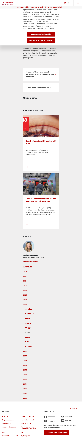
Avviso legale (25, 423)
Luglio (27, 318)
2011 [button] (24, 384)
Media (4, 432)
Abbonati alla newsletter (56, 433)
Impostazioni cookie (10, 436)
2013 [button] (25, 375)
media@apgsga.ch (30, 261)
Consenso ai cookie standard (41, 40)
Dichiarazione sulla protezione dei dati (28, 428)
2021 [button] (25, 295)
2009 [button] (25, 393)
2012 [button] (25, 379)
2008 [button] (25, 398)
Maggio (28, 328)
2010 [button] (25, 389)
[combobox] (70, 3)
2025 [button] (25, 276)
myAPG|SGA (25, 436)
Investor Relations (9, 427)
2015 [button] (25, 365)
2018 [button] (25, 351)
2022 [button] (25, 290)
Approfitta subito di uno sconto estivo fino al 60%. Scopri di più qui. (41, 7)
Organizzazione (8, 420)
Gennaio (28, 347)
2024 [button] (25, 281)
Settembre (29, 314)
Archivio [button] (27, 266)
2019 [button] (25, 304)
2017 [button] (25, 356)
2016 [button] (25, 361)
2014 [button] (25, 370)
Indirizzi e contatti (27, 420)
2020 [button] (25, 300)
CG (21, 432)
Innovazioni (6, 423)
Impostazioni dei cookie (41, 34)
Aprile (27, 332)
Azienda (5, 416)
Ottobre (28, 309)
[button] (41, 74)
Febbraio (28, 342)
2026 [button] (25, 272)
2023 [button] (25, 286)
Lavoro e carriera (27, 416)
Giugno (28, 323)
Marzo (27, 337)
